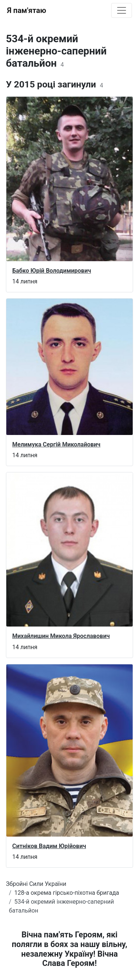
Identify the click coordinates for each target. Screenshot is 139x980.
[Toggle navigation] (121, 10)
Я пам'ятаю (26, 10)
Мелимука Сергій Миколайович (56, 444)
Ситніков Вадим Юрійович (49, 846)
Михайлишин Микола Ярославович (61, 636)
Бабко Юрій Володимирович (51, 270)
